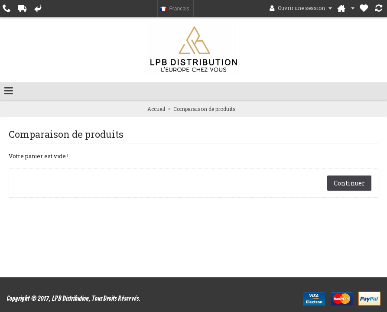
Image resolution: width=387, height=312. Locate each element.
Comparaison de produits (204, 108)
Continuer (349, 183)
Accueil (156, 108)
